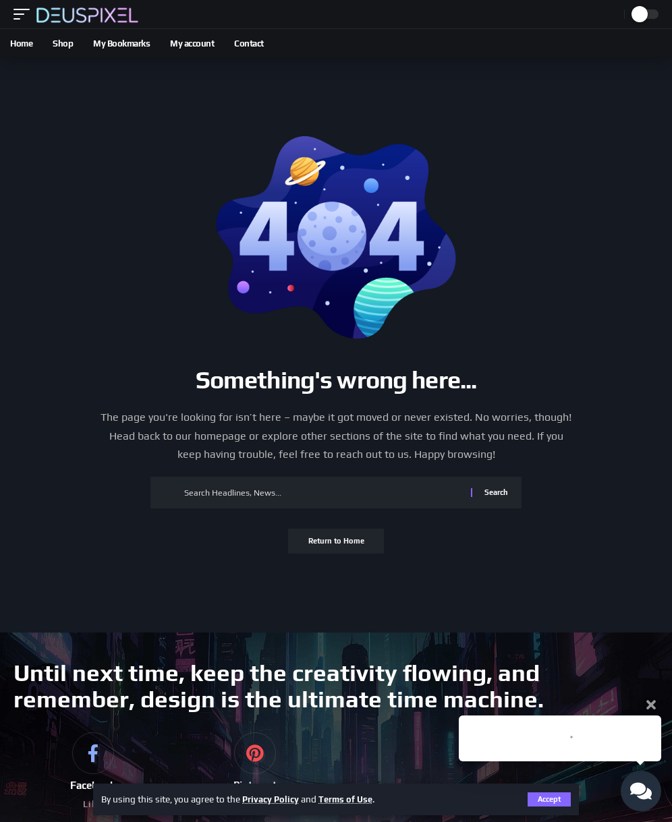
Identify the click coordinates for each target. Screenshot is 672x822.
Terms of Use (350, 799)
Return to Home (336, 542)
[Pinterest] (254, 772)
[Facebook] (92, 772)
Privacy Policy (272, 799)
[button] (24, 14)
